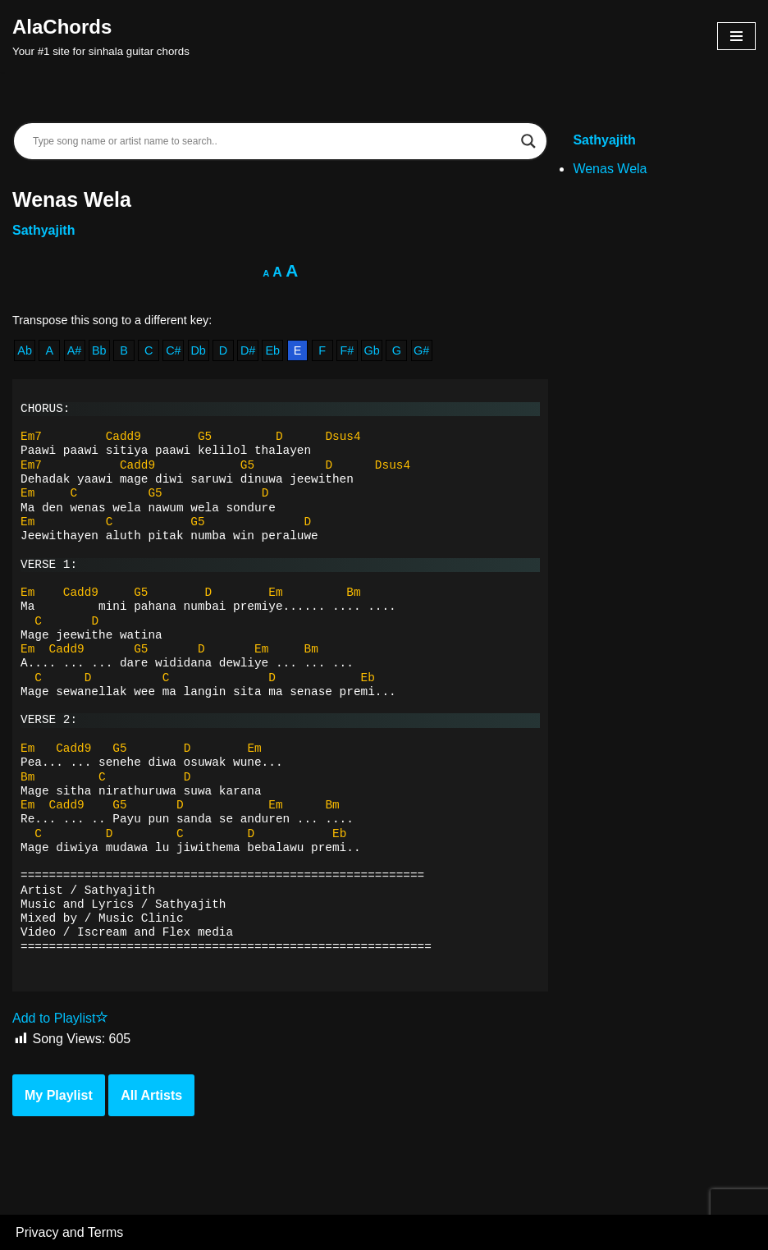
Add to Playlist (60, 1018)
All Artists (151, 1095)
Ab (24, 350)
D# (247, 350)
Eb (272, 350)
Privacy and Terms (69, 1232)
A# (74, 350)
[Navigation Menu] (736, 36)
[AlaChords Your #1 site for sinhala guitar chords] (101, 36)
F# (347, 350)
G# (421, 350)
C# (173, 350)
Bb (99, 350)
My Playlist (59, 1095)
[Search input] (273, 141)
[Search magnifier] (528, 141)
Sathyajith (43, 230)
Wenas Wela (610, 169)
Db (197, 350)
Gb (372, 350)
